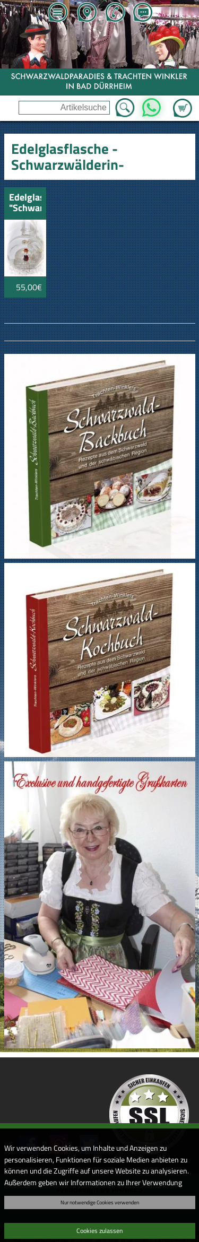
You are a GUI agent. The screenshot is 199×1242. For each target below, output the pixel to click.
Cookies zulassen (99, 1231)
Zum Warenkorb (182, 101)
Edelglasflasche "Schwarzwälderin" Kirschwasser (25, 203)
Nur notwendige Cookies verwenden (99, 1202)
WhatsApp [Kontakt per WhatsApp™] (151, 104)
